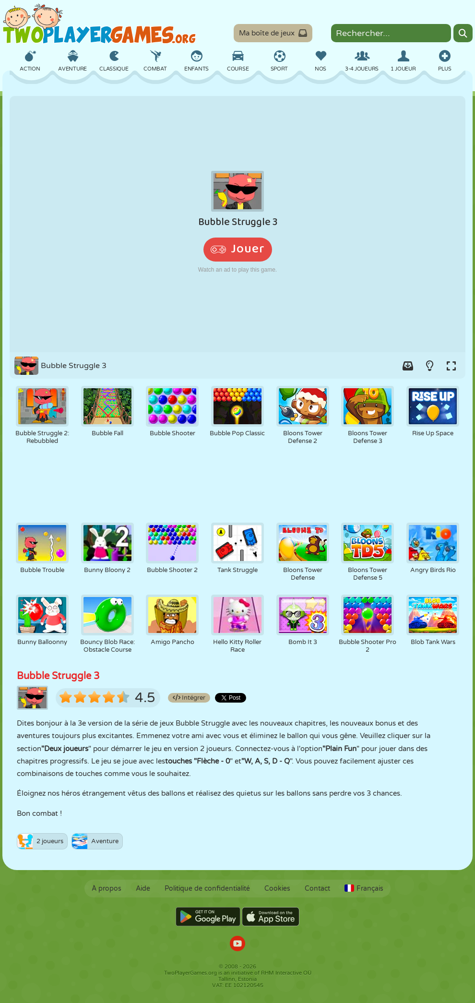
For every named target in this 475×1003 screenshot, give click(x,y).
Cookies (277, 888)
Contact (317, 888)
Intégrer (189, 698)
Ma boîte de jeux (273, 33)
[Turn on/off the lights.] (429, 365)
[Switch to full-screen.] (451, 365)
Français (363, 888)
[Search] (463, 33)
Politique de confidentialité (207, 888)
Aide (143, 888)
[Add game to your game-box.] (407, 365)
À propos (106, 888)
